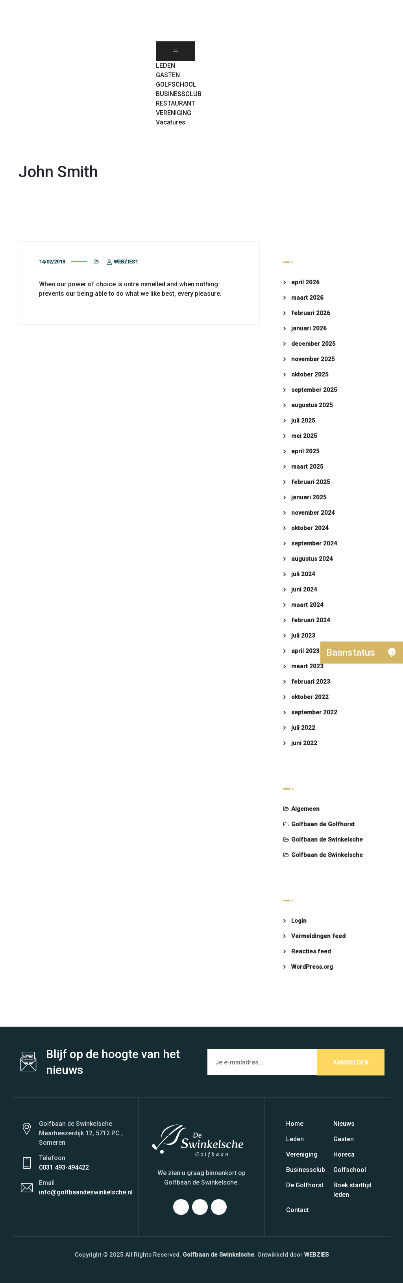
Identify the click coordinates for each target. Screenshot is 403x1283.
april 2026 (305, 282)
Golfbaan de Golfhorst (323, 824)
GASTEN (168, 75)
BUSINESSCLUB (179, 94)
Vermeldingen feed (318, 936)
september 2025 (314, 389)
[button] (160, 131)
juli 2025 (303, 420)
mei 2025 (304, 435)
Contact (297, 1210)
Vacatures (170, 122)
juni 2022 (304, 743)
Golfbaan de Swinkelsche (327, 839)
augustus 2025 (312, 405)
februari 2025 (310, 482)
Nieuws (344, 1123)
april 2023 (305, 650)
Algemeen (305, 808)
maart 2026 (307, 297)
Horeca (344, 1154)
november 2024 (313, 512)
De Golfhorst (305, 1185)
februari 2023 (310, 681)
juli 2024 (303, 574)
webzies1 (121, 262)
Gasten (343, 1139)
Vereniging (302, 1154)
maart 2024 (307, 604)
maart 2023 (307, 666)
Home (294, 1123)
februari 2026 (310, 313)
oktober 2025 (310, 374)
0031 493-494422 (64, 1167)
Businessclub (305, 1170)
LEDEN (165, 65)
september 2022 (314, 712)
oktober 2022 (310, 697)
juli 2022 (303, 727)
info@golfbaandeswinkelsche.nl (86, 1192)
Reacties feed (311, 951)
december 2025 (313, 343)
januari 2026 (309, 328)
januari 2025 (309, 497)
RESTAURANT (175, 103)
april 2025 (305, 451)
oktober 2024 (310, 528)
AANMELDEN (351, 1062)
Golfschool (349, 1170)
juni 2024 (304, 589)
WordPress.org (312, 966)
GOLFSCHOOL (176, 84)
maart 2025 (307, 466)
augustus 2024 (312, 558)
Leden (295, 1139)
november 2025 (313, 359)
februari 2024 (310, 620)
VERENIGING (173, 113)
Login (299, 920)
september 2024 (314, 543)
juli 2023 (303, 635)
